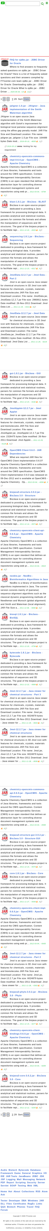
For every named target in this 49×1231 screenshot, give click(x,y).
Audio (4, 1170)
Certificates (19, 1204)
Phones (21, 1207)
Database (35, 1170)
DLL (3, 1204)
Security (31, 1182)
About (17, 1191)
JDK (42, 1176)
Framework (7, 1173)
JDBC (35, 1176)
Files (9, 1204)
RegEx (31, 1204)
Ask (3, 1195)
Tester (4, 1201)
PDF (3, 1182)
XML (35, 1186)
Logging (11, 1179)
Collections (28, 1191)
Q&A (3, 1207)
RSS (38, 1191)
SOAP (13, 1186)
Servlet (4, 1186)
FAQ (37, 1207)
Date (26, 99)
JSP (3, 1179)
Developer (14, 1201)
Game (17, 1173)
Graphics (37, 1173)
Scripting (20, 1182)
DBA (24, 1201)
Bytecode (24, 1170)
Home (4, 1191)
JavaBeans (25, 1176)
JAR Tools (11, 1176)
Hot (10, 1191)
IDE (3, 1176)
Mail (19, 1179)
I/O (45, 1173)
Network (40, 1179)
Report (10, 1182)
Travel (30, 1207)
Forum (4, 1210)
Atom (45, 1191)
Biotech (13, 1170)
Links (39, 1204)
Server (41, 1182)
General (26, 1173)
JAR (41, 1201)
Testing (22, 1186)
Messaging (29, 1179)
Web (29, 1186)
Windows (33, 1201)
